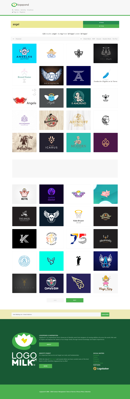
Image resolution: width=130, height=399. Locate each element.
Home (29, 5)
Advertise (88, 391)
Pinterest (96, 359)
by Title (101, 26)
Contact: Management (60, 391)
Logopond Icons (98, 363)
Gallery (17, 10)
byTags (101, 22)
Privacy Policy (81, 391)
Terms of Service (71, 391)
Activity (23, 10)
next (74, 300)
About (49, 344)
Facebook (96, 355)
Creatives (30, 10)
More (45, 366)
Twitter (95, 357)
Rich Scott (53, 359)
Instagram (96, 361)
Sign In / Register (18, 12)
